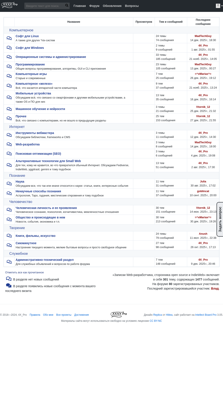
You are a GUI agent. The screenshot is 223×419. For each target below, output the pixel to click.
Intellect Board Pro (206, 314)
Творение (17, 228)
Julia (203, 181)
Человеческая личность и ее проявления (46, 208)
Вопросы (132, 6)
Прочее (21, 116)
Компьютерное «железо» (34, 83)
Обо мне (48, 314)
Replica (157, 314)
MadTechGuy (203, 36)
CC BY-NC (156, 320)
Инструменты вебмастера (35, 133)
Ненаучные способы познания (38, 191)
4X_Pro (203, 45)
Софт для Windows (30, 47)
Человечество (20, 202)
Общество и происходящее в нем (40, 217)
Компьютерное (21, 30)
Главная (80, 6)
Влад (215, 288)
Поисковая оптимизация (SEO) (38, 153)
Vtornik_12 (203, 106)
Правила (35, 314)
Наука (20, 181)
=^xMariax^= (203, 73)
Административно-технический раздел (45, 259)
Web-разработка (28, 144)
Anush (203, 233)
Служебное (18, 253)
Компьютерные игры (31, 74)
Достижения (81, 314)
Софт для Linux (27, 36)
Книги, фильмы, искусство (36, 235)
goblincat (203, 191)
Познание (17, 175)
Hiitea (169, 314)
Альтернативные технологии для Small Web (48, 161)
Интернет (17, 127)
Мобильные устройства (33, 93)
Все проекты (63, 314)
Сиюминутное (26, 243)
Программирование (30, 64)
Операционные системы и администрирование (51, 57)
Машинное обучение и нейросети (40, 109)
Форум (94, 6)
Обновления (112, 6)
